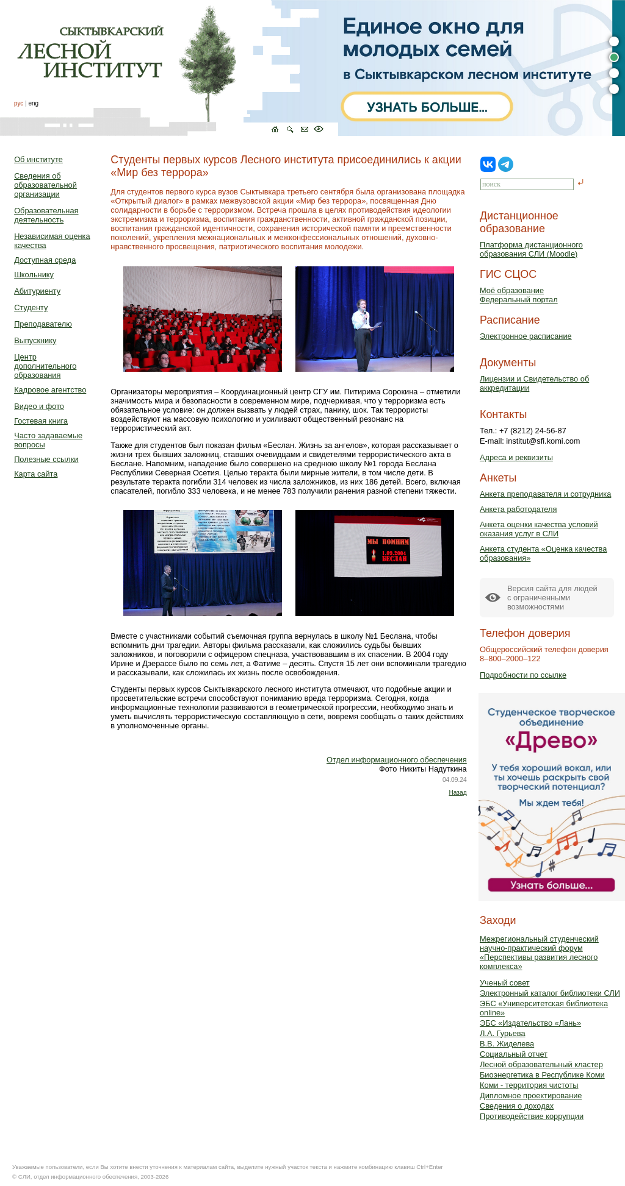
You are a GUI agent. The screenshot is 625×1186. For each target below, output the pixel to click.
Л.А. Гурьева (503, 1033)
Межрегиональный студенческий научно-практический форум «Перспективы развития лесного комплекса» (539, 952)
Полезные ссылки (46, 459)
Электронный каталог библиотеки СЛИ (550, 993)
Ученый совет (505, 982)
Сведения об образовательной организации (45, 185)
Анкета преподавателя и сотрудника (545, 494)
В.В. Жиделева (507, 1043)
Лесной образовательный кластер (541, 1064)
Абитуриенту (37, 291)
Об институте (38, 159)
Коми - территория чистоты (529, 1085)
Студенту (31, 307)
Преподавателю (43, 323)
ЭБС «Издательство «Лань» (530, 1023)
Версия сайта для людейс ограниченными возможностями (552, 597)
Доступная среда (45, 260)
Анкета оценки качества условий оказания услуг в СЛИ (539, 529)
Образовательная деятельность (46, 215)
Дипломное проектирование (531, 1095)
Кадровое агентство (50, 389)
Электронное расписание (526, 336)
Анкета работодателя (518, 509)
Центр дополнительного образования (45, 366)
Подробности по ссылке (523, 675)
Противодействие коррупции (531, 1116)
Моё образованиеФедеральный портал (519, 295)
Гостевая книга (41, 420)
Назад (457, 792)
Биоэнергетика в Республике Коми (542, 1074)
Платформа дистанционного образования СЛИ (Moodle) (531, 249)
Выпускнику (35, 340)
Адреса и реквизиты (516, 457)
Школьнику (34, 274)
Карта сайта (35, 473)
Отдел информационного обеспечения (397, 759)
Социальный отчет (513, 1054)
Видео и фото (39, 406)
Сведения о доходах (517, 1105)
